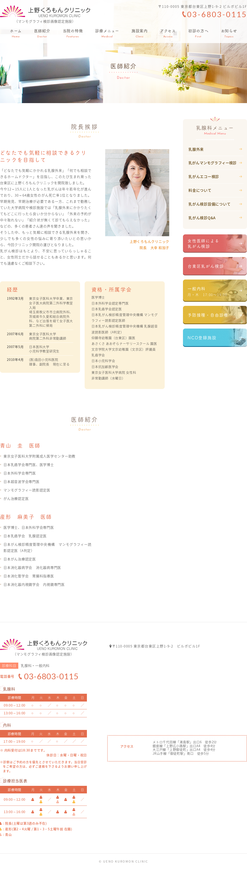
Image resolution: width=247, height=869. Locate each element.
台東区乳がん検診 (206, 267)
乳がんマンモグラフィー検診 (212, 162)
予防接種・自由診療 (208, 319)
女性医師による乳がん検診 (203, 243)
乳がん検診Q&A (202, 217)
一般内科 (217, 294)
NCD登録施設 (202, 342)
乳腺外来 (196, 149)
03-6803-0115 (217, 14)
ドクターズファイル (207, 366)
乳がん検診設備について (209, 204)
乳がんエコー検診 (203, 176)
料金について (200, 190)
